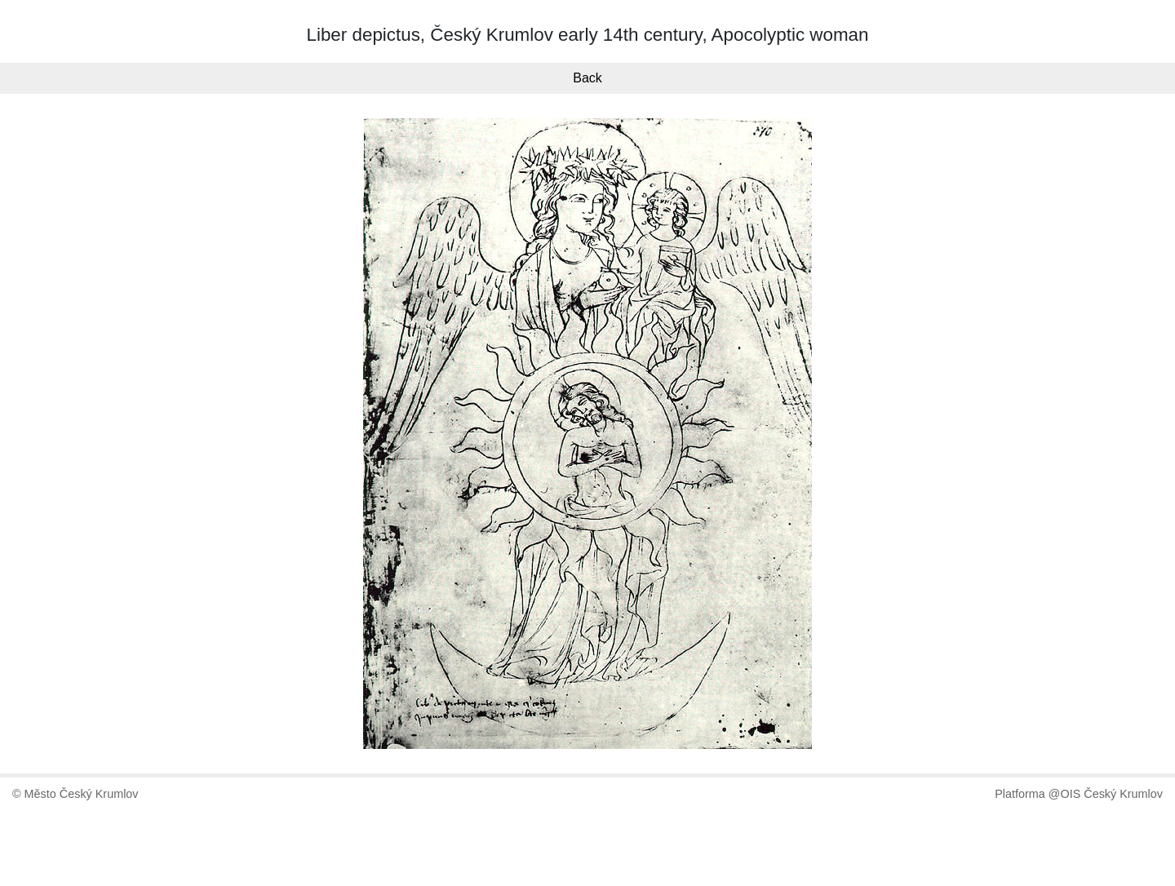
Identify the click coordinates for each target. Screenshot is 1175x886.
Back (587, 78)
